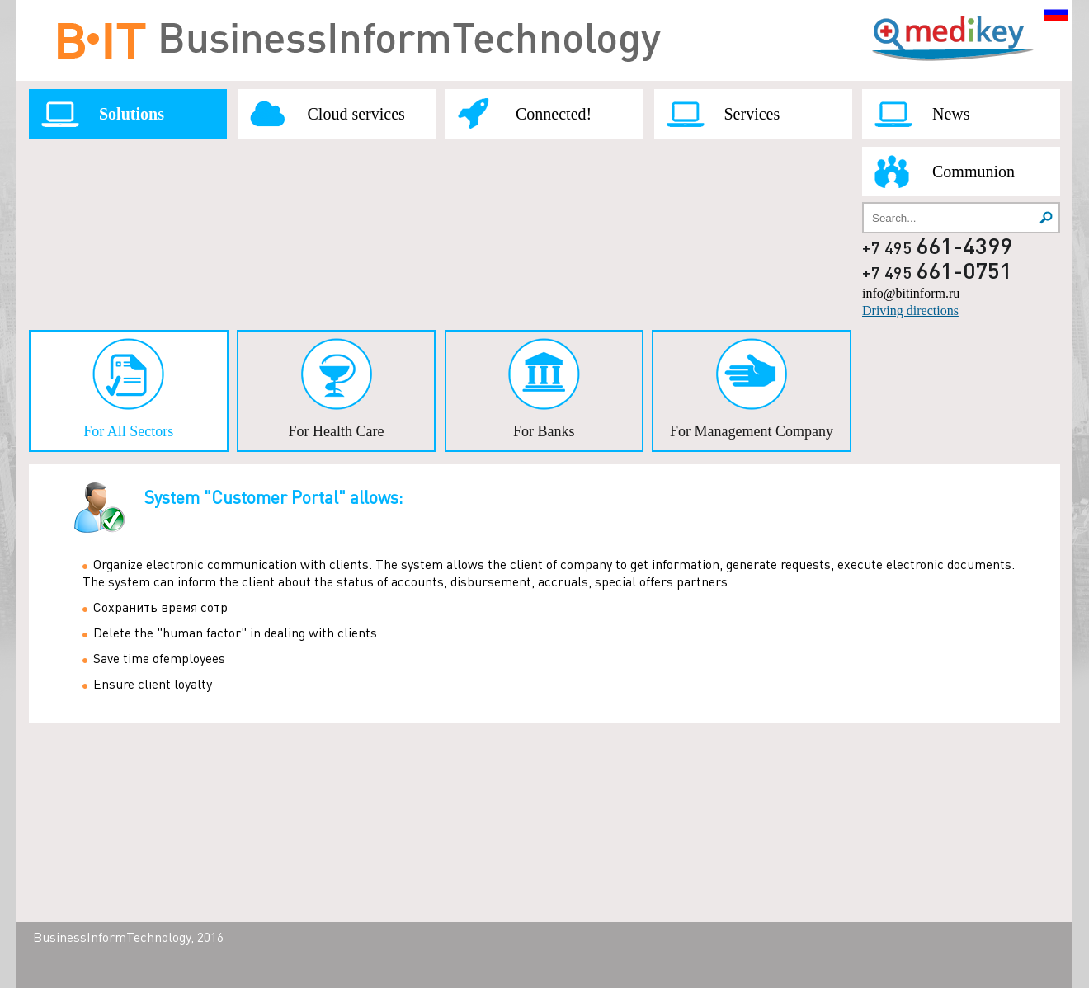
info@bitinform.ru (910, 293)
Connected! (554, 114)
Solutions (131, 114)
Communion (973, 171)
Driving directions (910, 310)
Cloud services (356, 114)
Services (752, 114)
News (951, 114)
